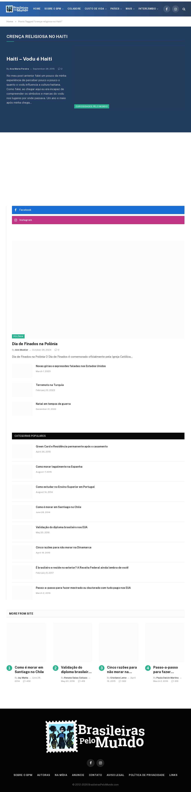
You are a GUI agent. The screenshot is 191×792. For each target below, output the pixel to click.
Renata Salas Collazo (75, 677)
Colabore (74, 8)
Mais (129, 8)
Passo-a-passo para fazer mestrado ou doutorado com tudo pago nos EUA (83, 587)
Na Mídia (61, 775)
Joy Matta (23, 677)
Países (114, 8)
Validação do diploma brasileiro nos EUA (61, 527)
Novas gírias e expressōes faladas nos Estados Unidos (71, 366)
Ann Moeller (21, 350)
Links (173, 775)
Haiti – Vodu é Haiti (29, 59)
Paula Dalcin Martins (167, 677)
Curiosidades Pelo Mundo (92, 106)
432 (27, 681)
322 (122, 681)
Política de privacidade (147, 775)
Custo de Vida (94, 8)
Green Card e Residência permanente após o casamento (72, 446)
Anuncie (78, 775)
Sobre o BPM (52, 8)
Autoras (43, 775)
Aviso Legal (115, 775)
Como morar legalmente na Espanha (59, 466)
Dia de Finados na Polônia (34, 344)
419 (81, 681)
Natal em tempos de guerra (53, 403)
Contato (95, 775)
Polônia (18, 336)
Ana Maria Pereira (19, 68)
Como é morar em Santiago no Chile (58, 507)
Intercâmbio (147, 8)
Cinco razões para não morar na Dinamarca (63, 547)
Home (36, 8)
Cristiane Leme (118, 677)
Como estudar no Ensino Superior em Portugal (65, 486)
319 (174, 681)
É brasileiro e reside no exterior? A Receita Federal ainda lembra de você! (82, 567)
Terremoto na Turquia (50, 384)
